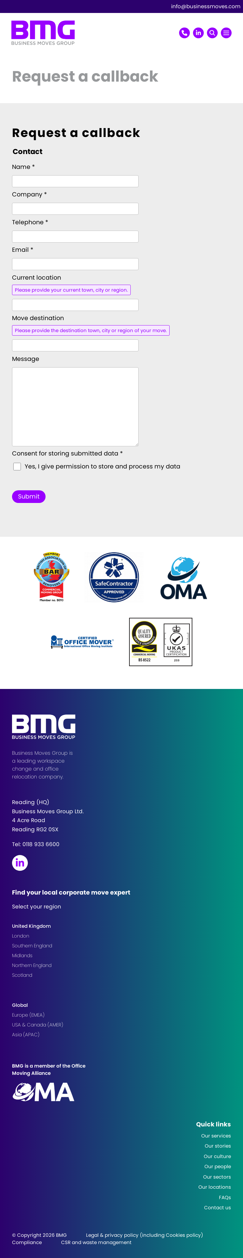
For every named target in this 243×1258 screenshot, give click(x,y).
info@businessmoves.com (205, 6)
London (20, 936)
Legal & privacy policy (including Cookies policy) (144, 1235)
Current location (36, 277)
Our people (217, 1166)
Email (22, 249)
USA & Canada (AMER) (37, 1024)
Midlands (22, 955)
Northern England (32, 965)
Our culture (217, 1156)
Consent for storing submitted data (67, 453)
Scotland (22, 975)
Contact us (217, 1207)
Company (29, 194)
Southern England (32, 945)
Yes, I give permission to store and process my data (102, 466)
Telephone (30, 222)
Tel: (35, 844)
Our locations (214, 1187)
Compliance (27, 1242)
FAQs (225, 1197)
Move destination (38, 318)
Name (23, 167)
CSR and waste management (96, 1242)
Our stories (218, 1146)
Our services (216, 1135)
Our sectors (217, 1177)
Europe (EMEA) (28, 1015)
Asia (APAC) (26, 1034)
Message (25, 359)
